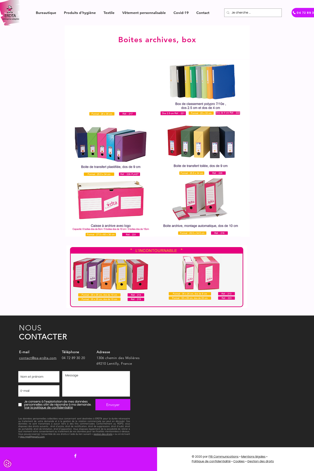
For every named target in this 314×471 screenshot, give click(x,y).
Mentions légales (253, 456)
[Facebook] (75, 455)
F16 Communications (224, 456)
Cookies (239, 461)
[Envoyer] (112, 404)
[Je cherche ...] (253, 13)
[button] (46, 12)
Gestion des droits (260, 461)
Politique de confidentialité (211, 461)
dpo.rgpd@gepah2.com (32, 436)
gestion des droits (103, 434)
